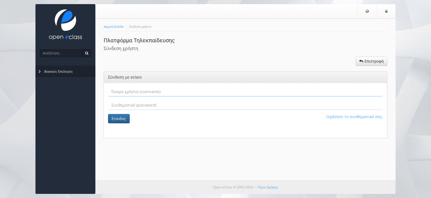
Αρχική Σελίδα (113, 27)
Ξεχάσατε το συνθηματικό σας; (354, 116)
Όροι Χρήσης (268, 187)
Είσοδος (119, 118)
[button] (367, 11)
